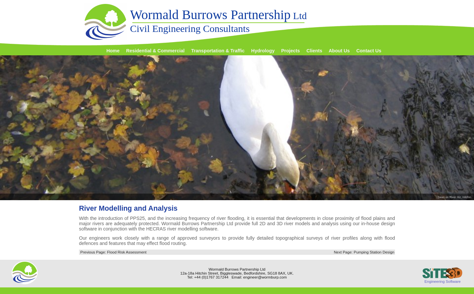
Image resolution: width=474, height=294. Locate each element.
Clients (314, 50)
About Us (339, 50)
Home (112, 50)
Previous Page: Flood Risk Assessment (113, 252)
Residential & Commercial (155, 50)
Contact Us (368, 50)
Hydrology (263, 50)
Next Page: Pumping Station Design (364, 252)
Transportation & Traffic (218, 50)
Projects (290, 50)
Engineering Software (442, 279)
